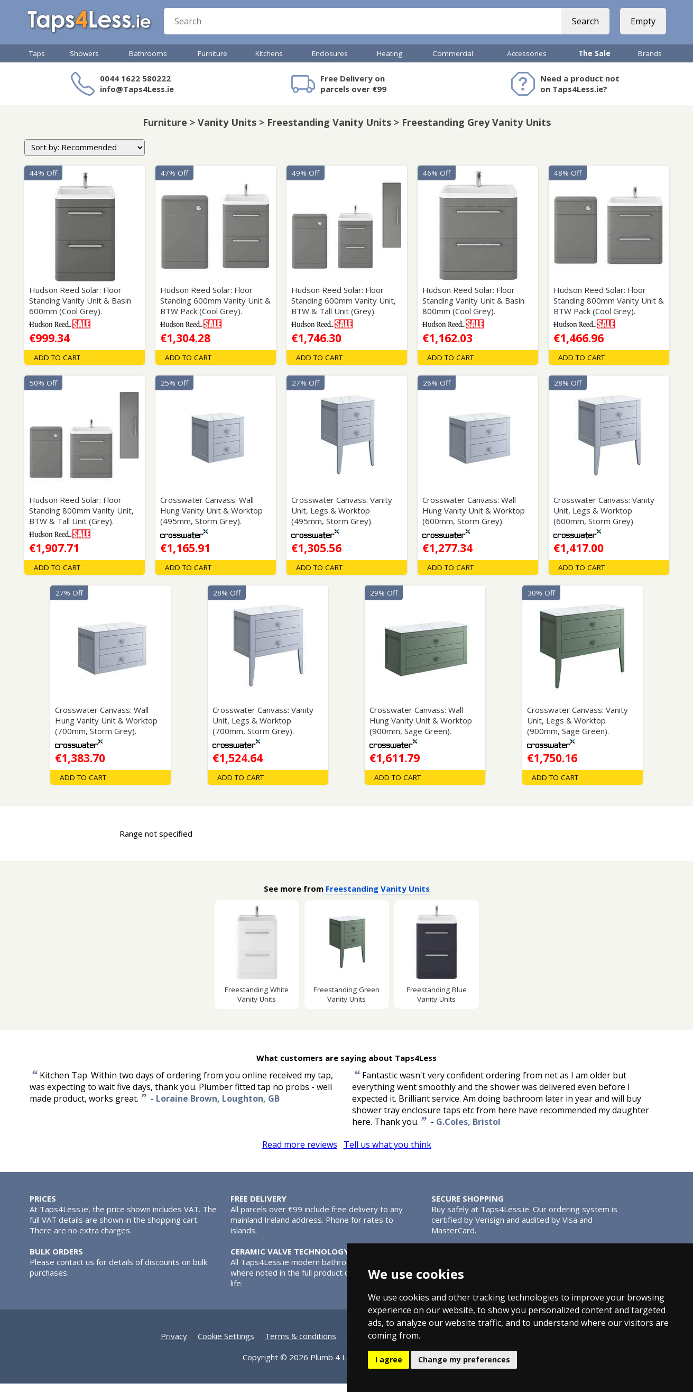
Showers (84, 62)
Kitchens (269, 62)
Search (583, 26)
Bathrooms (148, 62)
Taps (37, 62)
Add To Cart (57, 366)
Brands (650, 62)
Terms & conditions (300, 1344)
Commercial (452, 62)
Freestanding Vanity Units (378, 897)
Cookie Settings (226, 1344)
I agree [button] (388, 1359)
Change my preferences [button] (464, 1359)
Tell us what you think (387, 1153)
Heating (389, 62)
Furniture (212, 62)
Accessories (527, 62)
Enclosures (330, 62)
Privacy (174, 1344)
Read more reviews (299, 1153)
